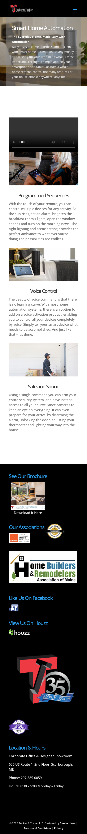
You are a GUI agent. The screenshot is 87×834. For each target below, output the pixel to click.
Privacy (58, 828)
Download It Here (28, 512)
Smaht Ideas (67, 823)
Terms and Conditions (37, 828)
